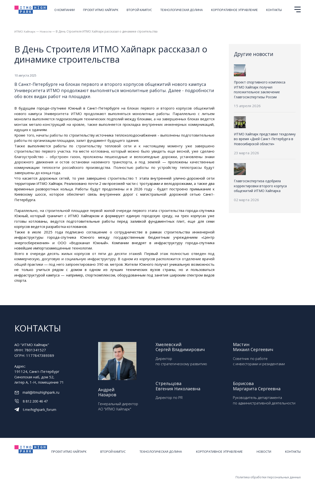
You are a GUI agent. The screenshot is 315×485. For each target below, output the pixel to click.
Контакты (274, 10)
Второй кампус (139, 10)
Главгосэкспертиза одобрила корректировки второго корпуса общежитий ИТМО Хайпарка (260, 185)
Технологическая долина (181, 10)
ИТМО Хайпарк (25, 31)
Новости (46, 31)
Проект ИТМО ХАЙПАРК (100, 10)
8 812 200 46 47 (36, 401)
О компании (64, 10)
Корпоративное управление (234, 10)
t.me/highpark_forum (40, 409)
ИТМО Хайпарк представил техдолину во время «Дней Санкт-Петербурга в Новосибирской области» (264, 139)
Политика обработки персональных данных (268, 473)
